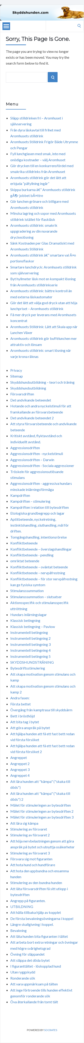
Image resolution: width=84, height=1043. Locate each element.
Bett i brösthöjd (22, 716)
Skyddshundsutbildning (28, 388)
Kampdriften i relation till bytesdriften (39, 507)
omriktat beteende (24, 561)
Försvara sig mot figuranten (31, 859)
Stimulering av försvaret (28, 829)
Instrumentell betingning (29, 632)
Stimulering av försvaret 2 (30, 835)
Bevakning (18, 930)
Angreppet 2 (20, 763)
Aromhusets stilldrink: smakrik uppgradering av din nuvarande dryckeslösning (33, 231)
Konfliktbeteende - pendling (32, 555)
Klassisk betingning (25, 620)
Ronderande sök (22, 978)
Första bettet (20, 704)
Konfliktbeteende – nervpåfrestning (37, 573)
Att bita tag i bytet (24, 722)
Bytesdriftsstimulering (27, 668)
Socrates (50, 1030)
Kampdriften (20, 495)
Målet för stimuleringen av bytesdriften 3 (41, 817)
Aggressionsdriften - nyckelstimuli (36, 453)
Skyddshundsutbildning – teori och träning (42, 382)
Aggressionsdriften (25, 448)
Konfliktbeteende (24, 543)
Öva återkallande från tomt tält (34, 1002)
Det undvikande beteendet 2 (32, 418)
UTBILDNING (21, 906)
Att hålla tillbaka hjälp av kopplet (35, 912)
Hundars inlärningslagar (28, 614)
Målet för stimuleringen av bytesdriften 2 (41, 811)
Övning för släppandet (27, 954)
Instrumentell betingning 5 (30, 656)
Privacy (16, 370)
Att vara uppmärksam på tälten (34, 984)
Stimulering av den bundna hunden (36, 882)
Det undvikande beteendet (30, 400)
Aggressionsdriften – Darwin (32, 459)
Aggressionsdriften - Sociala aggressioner (42, 465)
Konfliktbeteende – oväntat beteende (39, 567)
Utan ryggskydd (22, 972)
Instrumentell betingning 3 (30, 644)
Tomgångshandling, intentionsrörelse (38, 537)
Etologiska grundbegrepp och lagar (37, 513)
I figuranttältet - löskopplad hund (35, 966)
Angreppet (18, 757)
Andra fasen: (20, 698)
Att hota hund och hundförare (32, 865)
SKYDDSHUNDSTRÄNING (32, 662)
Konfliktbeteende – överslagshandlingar (41, 549)
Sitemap (16, 376)
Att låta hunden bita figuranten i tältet (39, 936)
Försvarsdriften (22, 394)
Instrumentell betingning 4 (30, 650)
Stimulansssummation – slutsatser (36, 597)
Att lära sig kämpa (24, 823)
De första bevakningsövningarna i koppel (41, 918)
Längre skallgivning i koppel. (32, 924)
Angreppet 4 (20, 775)
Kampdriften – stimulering (30, 501)
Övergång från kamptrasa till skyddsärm (41, 710)
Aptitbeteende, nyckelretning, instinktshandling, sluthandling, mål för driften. (39, 525)
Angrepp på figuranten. (27, 900)
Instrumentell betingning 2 (30, 638)
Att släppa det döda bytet (30, 960)
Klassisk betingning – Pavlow (32, 626)
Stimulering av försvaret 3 (30, 853)
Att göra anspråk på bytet (30, 728)
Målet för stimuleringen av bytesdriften (40, 805)
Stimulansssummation (27, 590)
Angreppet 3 (20, 769)
